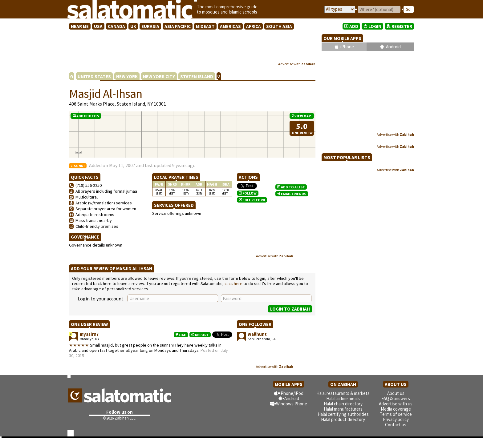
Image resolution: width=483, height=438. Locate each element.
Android (393, 47)
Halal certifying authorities (343, 414)
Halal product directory (343, 419)
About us (395, 393)
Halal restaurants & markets (343, 393)
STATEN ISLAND (196, 76)
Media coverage (396, 409)
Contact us (395, 425)
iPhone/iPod (291, 393)
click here (233, 283)
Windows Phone (291, 404)
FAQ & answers (395, 398)
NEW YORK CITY (159, 76)
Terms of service (396, 414)
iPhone (347, 47)
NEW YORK (127, 76)
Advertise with (296, 64)
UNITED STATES (94, 76)
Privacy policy (396, 419)
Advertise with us (395, 404)
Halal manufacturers (343, 409)
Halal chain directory (343, 404)
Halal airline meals (343, 398)
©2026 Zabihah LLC (119, 418)
